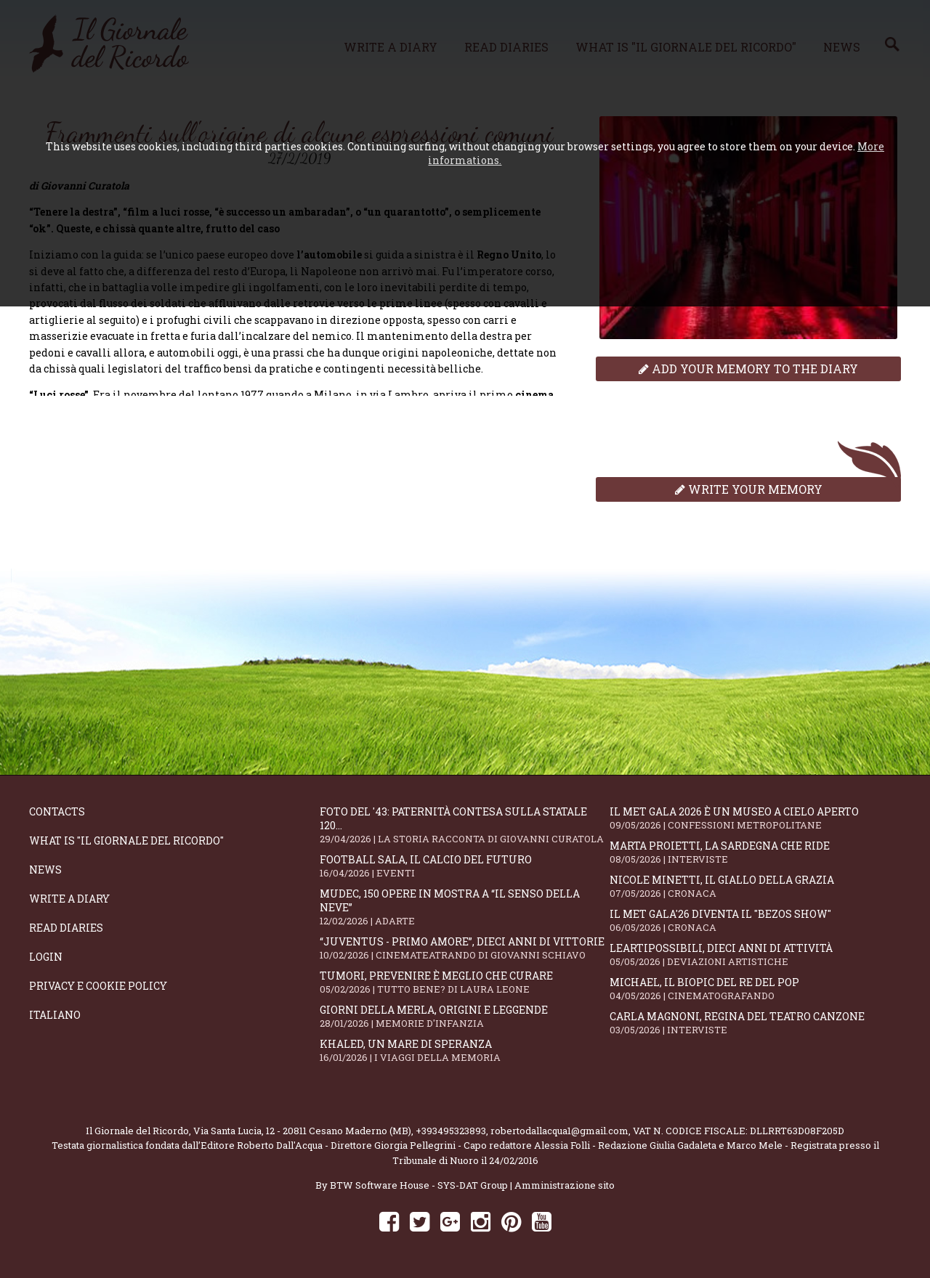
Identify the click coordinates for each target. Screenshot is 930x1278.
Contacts (57, 811)
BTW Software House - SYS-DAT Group (419, 1185)
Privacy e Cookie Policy (98, 986)
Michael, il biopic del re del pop (755, 988)
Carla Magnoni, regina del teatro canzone (755, 1022)
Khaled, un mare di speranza (465, 1050)
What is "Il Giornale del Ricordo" (126, 840)
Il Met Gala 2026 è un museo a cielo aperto (755, 818)
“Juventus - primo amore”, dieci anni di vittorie (465, 948)
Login (45, 957)
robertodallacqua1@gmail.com (559, 1130)
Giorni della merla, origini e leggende (465, 1016)
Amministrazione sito (564, 1185)
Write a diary (69, 898)
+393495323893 (451, 1130)
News (45, 869)
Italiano (55, 1015)
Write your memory (748, 489)
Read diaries (66, 928)
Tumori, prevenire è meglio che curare (465, 982)
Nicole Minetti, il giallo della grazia (755, 886)
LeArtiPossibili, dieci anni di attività (755, 954)
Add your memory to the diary (748, 368)
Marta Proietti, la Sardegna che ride (755, 852)
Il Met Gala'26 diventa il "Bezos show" (755, 920)
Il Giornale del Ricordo (137, 1130)
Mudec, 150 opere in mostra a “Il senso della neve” (465, 907)
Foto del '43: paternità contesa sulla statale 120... (465, 825)
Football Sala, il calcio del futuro (465, 865)
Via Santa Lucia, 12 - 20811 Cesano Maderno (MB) (302, 1130)
